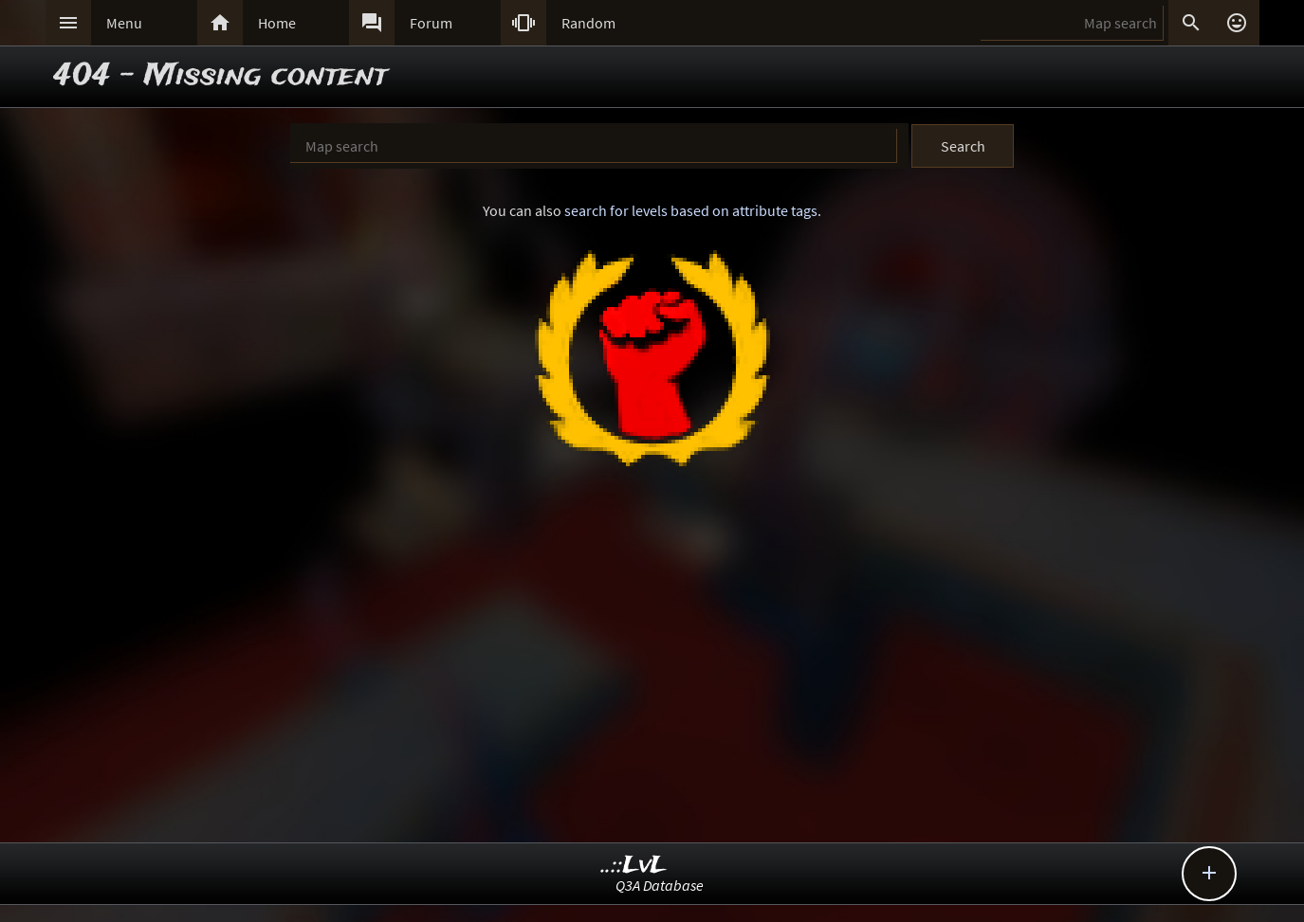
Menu (124, 22)
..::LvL (634, 865)
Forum (431, 22)
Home (277, 22)
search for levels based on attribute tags (690, 210)
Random (588, 22)
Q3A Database (659, 885)
